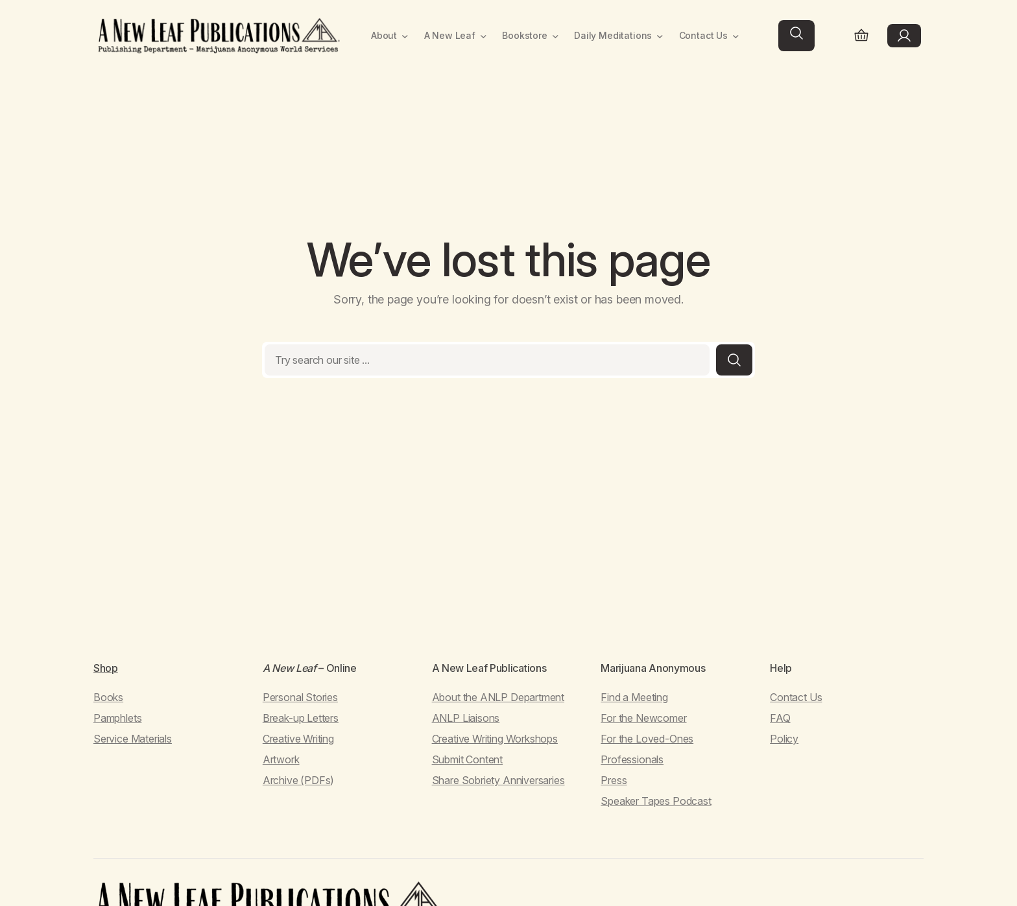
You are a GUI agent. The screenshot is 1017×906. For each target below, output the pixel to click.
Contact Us (796, 697)
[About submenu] (405, 36)
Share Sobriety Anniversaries (498, 780)
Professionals (632, 759)
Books (108, 697)
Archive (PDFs (297, 780)
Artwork (281, 759)
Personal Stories (300, 697)
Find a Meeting (634, 697)
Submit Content (467, 759)
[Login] (904, 35)
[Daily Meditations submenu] (660, 36)
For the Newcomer (643, 717)
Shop (105, 668)
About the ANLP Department (498, 697)
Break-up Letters (301, 717)
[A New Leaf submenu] (483, 36)
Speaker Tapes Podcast (656, 800)
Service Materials (132, 738)
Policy (784, 738)
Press (614, 780)
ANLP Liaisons (466, 717)
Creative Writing (298, 738)
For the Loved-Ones (647, 738)
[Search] (734, 360)
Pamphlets (117, 717)
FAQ (780, 717)
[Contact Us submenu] (735, 36)
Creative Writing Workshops (495, 738)
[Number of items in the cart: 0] (861, 36)
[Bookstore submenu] (555, 36)
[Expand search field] (796, 35)
